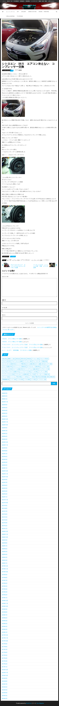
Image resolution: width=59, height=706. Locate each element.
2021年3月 (4, 522)
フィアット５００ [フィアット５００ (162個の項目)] (8, 374)
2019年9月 (4, 574)
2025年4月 (4, 410)
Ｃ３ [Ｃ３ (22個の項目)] (33, 379)
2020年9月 (4, 540)
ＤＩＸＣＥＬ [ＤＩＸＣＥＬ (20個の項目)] (41, 379)
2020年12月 (5, 531)
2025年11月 (5, 402)
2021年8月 (4, 508)
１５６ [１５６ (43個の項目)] (20, 379)
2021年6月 (4, 514)
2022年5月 (4, 488)
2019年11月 (5, 569)
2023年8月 (4, 450)
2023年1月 (4, 468)
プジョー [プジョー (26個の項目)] (5, 377)
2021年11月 (5, 499)
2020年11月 (5, 534)
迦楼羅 (20, 70)
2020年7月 (4, 546)
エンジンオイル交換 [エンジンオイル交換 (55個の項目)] (8, 364)
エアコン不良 (16, 260)
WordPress (28, 703)
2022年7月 (4, 482)
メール (4, 307)
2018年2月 (4, 629)
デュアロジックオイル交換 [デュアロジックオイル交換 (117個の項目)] (10, 371)
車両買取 (28, 1)
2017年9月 (4, 644)
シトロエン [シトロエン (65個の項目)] (45, 366)
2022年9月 (4, 479)
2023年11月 (5, 445)
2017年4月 (4, 658)
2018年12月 (5, 600)
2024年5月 (4, 433)
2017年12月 (5, 635)
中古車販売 (16, 1)
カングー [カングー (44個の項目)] (48, 364)
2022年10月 (5, 476)
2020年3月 (4, 557)
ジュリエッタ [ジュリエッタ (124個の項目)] (7, 369)
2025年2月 (4, 416)
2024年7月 (4, 430)
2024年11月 (5, 422)
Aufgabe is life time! (29, 5)
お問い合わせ (51, 1)
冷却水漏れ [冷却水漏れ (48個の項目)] (45, 377)
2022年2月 (4, 494)
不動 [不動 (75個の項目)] (37, 377)
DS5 (10, 260)
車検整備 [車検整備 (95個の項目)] (5, 379)
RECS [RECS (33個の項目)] (23, 358)
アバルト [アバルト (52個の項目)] (35, 358)
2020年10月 (5, 537)
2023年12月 (5, 442)
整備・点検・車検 (43, 1)
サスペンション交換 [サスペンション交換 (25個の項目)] (19, 366)
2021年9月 (4, 505)
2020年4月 (4, 554)
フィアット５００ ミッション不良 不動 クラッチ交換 (40, 266)
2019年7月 (4, 580)
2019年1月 (4, 597)
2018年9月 (4, 609)
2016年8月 (4, 681)
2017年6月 (4, 652)
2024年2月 (4, 439)
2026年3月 (4, 393)
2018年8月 (4, 612)
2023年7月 (4, 453)
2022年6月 (4, 485)
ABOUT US (9, 1)
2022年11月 (5, 474)
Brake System (32, 11)
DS (7, 260)
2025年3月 (4, 413)
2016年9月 (4, 678)
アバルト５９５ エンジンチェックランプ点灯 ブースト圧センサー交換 (22, 344)
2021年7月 (4, 511)
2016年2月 (4, 698)
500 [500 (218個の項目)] (4, 358)
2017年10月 (5, 641)
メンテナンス (34, 1)
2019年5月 (4, 586)
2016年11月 (5, 672)
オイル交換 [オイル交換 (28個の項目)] (30, 364)
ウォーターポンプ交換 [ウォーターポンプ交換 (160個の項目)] (40, 361)
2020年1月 (4, 563)
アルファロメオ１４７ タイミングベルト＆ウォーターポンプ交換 (17, 266)
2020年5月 (4, 551)
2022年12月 (5, 471)
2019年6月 (4, 583)
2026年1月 (4, 399)
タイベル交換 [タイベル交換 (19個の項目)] (17, 369)
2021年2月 (4, 525)
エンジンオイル (10, 11)
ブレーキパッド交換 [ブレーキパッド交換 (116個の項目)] (42, 374)
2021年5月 (4, 517)
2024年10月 (5, 425)
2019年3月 (4, 592)
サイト (4, 315)
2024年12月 (5, 419)
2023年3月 (4, 462)
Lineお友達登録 (10, 16)
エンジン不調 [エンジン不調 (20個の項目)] (20, 364)
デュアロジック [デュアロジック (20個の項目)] (44, 369)
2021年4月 (4, 520)
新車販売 (22, 1)
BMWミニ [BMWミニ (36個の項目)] (11, 358)
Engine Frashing (44, 11)
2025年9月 (4, 404)
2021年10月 (5, 502)
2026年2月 (4, 396)
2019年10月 (5, 571)
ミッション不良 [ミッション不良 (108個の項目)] (15, 377)
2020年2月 (4, 560)
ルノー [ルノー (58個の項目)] (31, 377)
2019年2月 (4, 595)
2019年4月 (4, 589)
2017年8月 (4, 646)
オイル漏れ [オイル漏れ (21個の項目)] (40, 364)
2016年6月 (4, 687)
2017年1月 (4, 667)
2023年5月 (4, 459)
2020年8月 (4, 543)
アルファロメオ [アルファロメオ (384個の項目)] (17, 361)
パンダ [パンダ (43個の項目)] (34, 371)
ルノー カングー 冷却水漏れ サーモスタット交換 (16, 350)
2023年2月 (4, 465)
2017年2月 (4, 664)
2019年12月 (5, 566)
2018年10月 (5, 606)
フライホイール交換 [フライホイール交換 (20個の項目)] (22, 374)
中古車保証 (20, 16)
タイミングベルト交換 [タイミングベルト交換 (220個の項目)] (31, 369)
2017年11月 (5, 638)
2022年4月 (4, 491)
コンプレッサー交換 (36, 260)
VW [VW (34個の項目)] (29, 358)
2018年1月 (4, 632)
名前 (4, 300)
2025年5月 (4, 407)
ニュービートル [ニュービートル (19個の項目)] (25, 371)
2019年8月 (4, 577)
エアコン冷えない (25, 260)
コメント (5, 276)
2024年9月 (4, 427)
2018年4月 (4, 623)
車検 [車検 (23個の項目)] (52, 377)
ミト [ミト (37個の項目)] (25, 377)
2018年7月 (4, 615)
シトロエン (46, 260)
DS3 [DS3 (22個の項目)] (18, 358)
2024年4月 (4, 436)
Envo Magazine (40, 703)
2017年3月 (4, 661)
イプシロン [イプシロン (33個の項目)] (28, 361)
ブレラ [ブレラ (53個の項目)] (32, 374)
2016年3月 (4, 695)
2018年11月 (5, 603)
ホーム (4, 1)
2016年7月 (4, 684)
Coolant (23, 11)
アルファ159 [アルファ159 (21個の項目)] (44, 358)
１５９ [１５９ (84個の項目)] (27, 379)
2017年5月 (4, 655)
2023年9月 (4, 448)
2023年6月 (4, 456)
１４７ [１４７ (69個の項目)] (13, 379)
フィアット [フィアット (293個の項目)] (43, 371)
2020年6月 (4, 548)
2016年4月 (4, 692)
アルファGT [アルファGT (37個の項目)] (6, 361)
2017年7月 (4, 649)
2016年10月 (5, 675)
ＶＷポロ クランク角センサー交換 (12, 338)
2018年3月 (4, 626)
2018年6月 (4, 618)
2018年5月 (4, 620)
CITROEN (13, 256)
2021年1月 (4, 528)
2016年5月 (4, 690)
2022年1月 (4, 497)
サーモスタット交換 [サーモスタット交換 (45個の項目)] (33, 366)
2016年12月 (5, 669)
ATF (18, 11)
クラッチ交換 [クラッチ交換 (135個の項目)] (7, 366)
